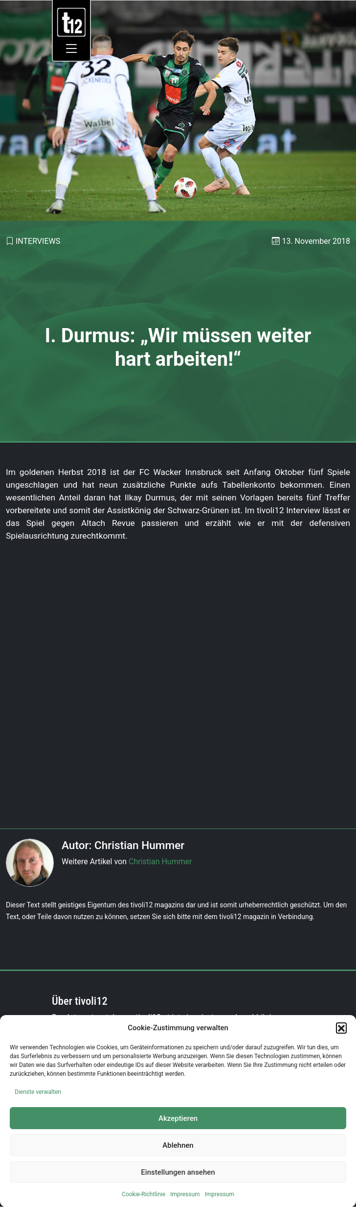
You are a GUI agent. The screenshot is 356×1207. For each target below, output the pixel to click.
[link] (72, 22)
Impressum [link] (185, 1194)
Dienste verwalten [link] (38, 1092)
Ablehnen (177, 1145)
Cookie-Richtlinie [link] (143, 1194)
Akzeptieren (178, 1118)
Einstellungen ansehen (178, 1172)
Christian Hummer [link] (160, 861)
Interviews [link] (38, 241)
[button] (341, 1028)
